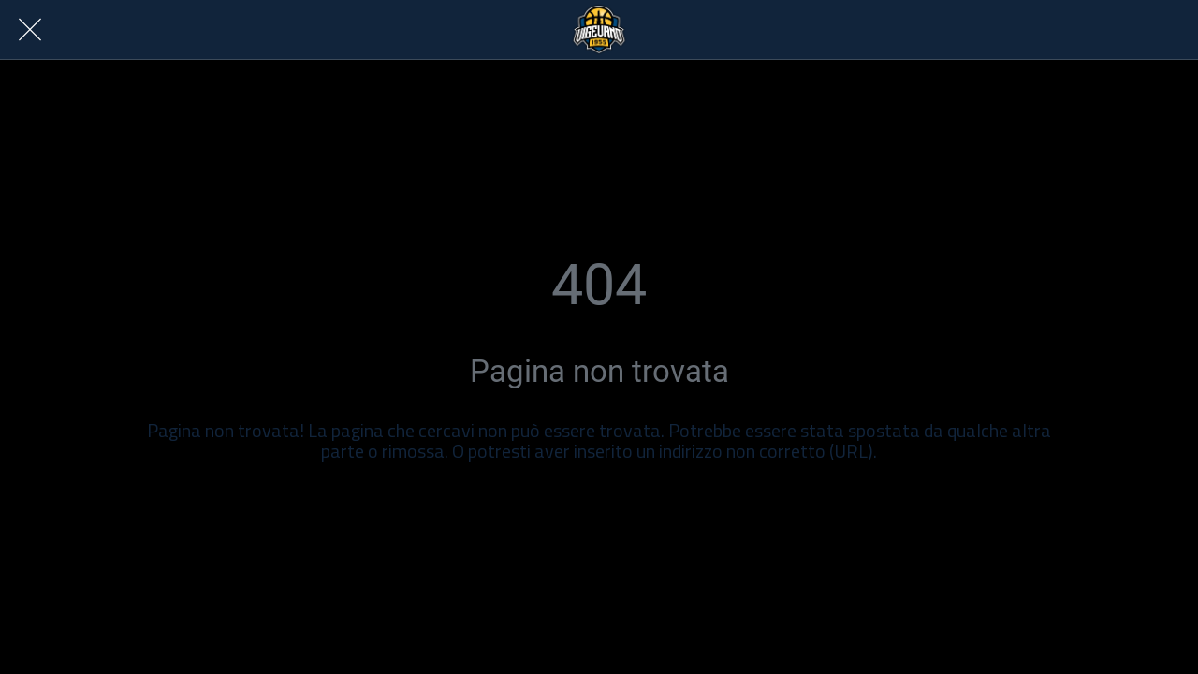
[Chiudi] (30, 30)
